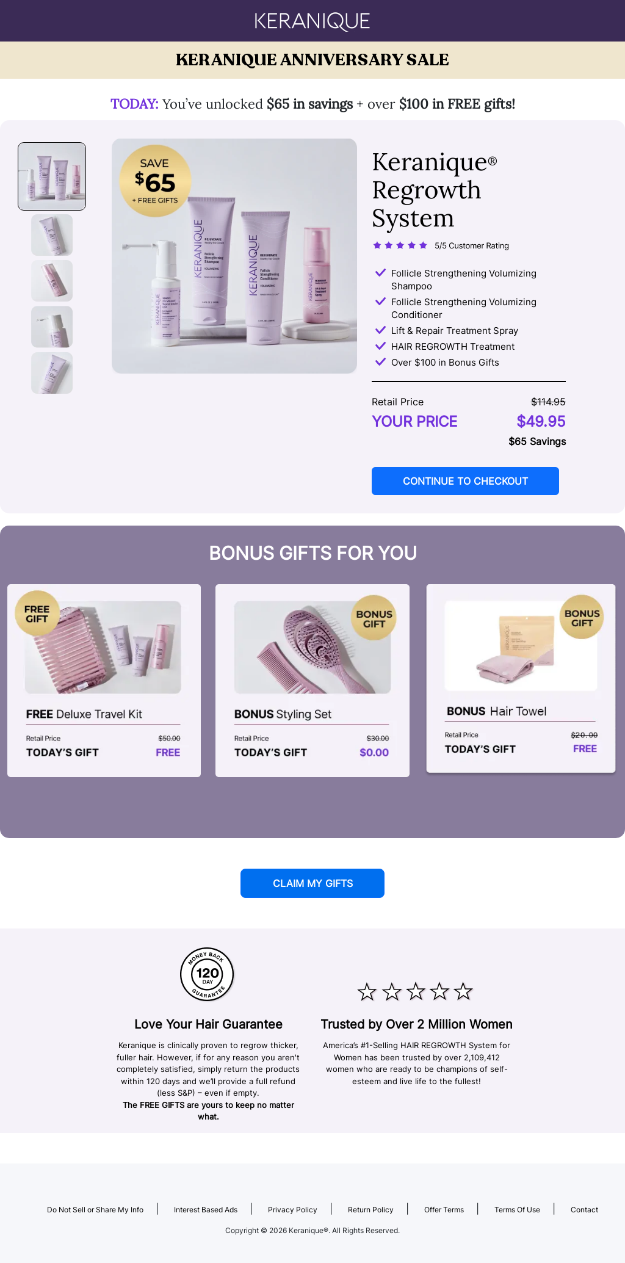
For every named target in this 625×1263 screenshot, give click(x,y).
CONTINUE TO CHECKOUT (465, 481)
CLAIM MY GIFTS (313, 883)
